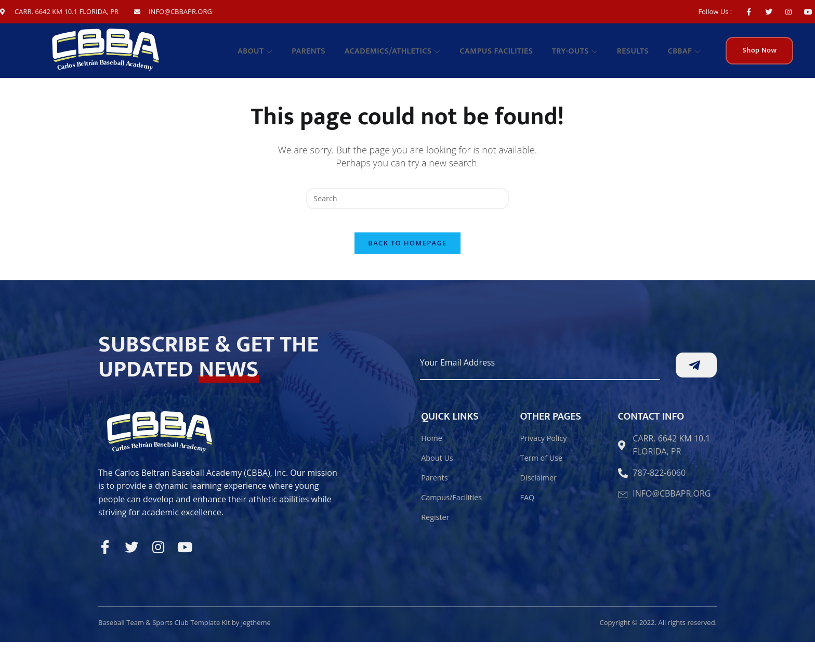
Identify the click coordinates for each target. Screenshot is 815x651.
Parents (327, 54)
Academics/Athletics (408, 54)
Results (638, 54)
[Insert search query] (407, 199)
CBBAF (686, 54)
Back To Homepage (407, 252)
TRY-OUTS (583, 54)
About (277, 54)
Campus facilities (508, 54)
